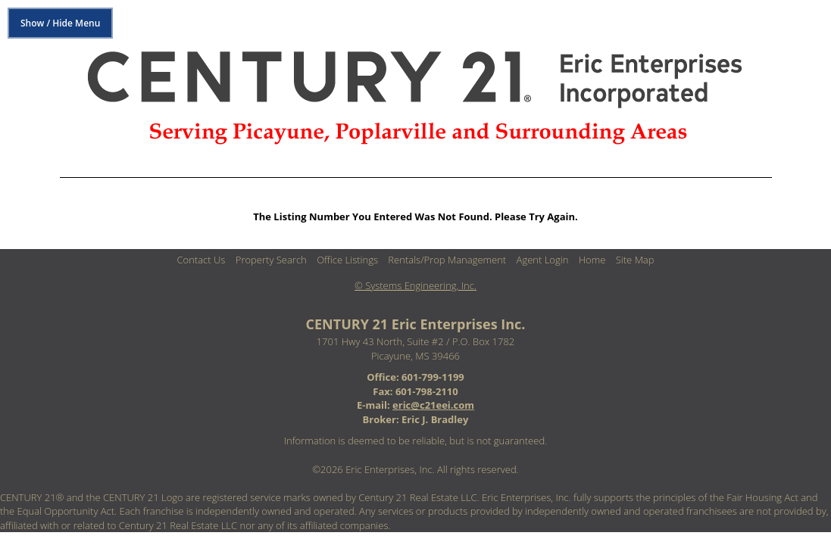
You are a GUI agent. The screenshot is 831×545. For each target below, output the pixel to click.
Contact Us (201, 259)
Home (592, 259)
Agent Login (543, 259)
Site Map (635, 259)
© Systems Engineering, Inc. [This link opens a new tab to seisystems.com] (415, 285)
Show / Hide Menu (60, 23)
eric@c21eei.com (433, 405)
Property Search (271, 259)
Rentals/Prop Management (447, 259)
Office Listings (347, 259)
